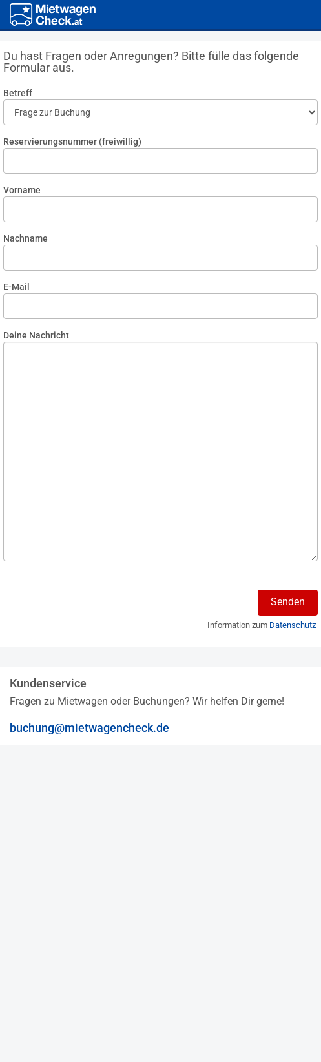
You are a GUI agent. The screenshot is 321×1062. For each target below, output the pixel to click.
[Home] (53, 14)
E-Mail (16, 287)
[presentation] (101, 609)
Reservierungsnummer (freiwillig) (72, 141)
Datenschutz (292, 625)
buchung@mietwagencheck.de (89, 727)
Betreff (17, 93)
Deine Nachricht (36, 335)
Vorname (22, 190)
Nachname (25, 238)
